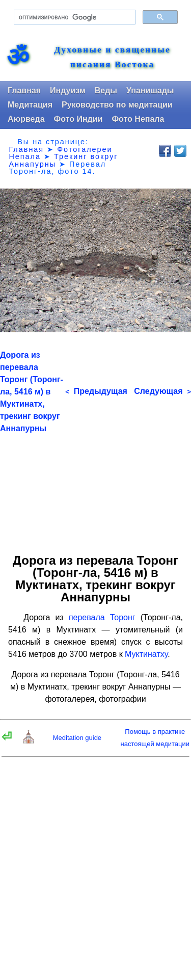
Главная (24, 90)
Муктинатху (146, 654)
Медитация (30, 104)
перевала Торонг (102, 617)
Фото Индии (78, 119)
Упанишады (150, 90)
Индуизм (68, 90)
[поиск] (73, 17)
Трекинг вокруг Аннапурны (63, 160)
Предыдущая (96, 391)
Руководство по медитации (117, 104)
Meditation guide (77, 737)
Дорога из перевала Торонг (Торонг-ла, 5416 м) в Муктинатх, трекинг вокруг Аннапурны (31, 392)
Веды (106, 90)
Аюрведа (26, 119)
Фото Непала (138, 119)
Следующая (162, 391)
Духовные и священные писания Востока (112, 57)
